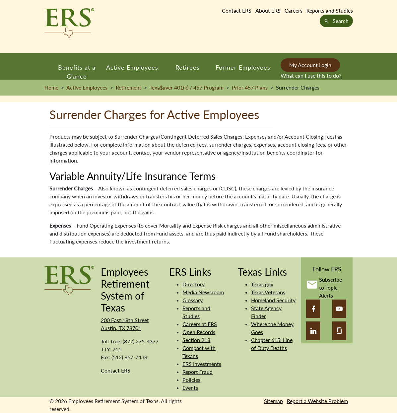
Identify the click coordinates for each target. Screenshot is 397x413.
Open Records (198, 332)
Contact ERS (236, 10)
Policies (191, 380)
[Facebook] (313, 309)
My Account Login (310, 65)
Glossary (192, 300)
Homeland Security (273, 300)
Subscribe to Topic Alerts (330, 287)
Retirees (187, 67)
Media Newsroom (203, 292)
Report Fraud (197, 372)
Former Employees (243, 67)
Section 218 (196, 340)
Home (51, 87)
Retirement (128, 87)
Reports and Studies (329, 10)
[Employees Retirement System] (69, 280)
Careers (293, 10)
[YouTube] (339, 309)
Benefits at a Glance (77, 72)
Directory (193, 284)
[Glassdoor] (339, 330)
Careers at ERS (199, 324)
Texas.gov (262, 284)
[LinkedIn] (313, 330)
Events (190, 387)
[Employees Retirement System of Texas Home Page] (69, 23)
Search (336, 21)
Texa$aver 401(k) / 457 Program (187, 87)
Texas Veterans (268, 292)
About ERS (268, 10)
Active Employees (132, 67)
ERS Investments (201, 364)
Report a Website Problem (317, 401)
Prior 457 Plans (250, 87)
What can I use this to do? (311, 75)
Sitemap (273, 401)
